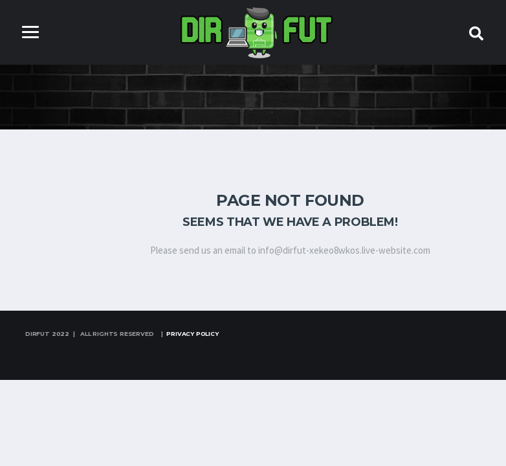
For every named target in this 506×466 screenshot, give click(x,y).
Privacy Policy (192, 333)
